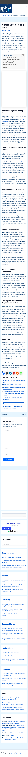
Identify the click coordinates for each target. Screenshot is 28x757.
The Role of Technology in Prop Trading (11, 59)
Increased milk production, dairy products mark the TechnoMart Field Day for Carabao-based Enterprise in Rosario (14, 566)
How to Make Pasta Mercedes (9, 656)
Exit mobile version (14, 2)
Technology (6, 669)
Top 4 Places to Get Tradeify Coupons (12, 384)
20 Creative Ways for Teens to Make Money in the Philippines (13, 561)
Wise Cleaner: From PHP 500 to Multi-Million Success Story (12, 634)
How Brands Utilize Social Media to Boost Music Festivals (13, 614)
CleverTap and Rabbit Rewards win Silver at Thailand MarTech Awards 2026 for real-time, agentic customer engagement (12, 703)
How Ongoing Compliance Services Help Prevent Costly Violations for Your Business (13, 585)
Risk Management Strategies (8, 61)
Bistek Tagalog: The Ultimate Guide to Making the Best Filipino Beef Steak (13, 659)
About (18, 752)
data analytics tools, (17, 162)
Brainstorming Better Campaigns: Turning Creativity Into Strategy (12, 609)
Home (4, 15)
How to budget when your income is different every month (14, 580)
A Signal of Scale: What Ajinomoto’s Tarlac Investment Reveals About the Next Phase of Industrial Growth (12, 708)
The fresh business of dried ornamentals (11, 557)
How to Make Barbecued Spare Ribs (10, 652)
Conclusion (4, 67)
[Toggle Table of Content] (22, 55)
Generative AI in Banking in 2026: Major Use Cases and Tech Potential (14, 674)
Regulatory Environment (7, 62)
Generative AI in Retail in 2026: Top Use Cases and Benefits (14, 679)
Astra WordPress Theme (17, 753)
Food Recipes (7, 648)
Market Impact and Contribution (9, 64)
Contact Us (13, 735)
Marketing (6, 600)
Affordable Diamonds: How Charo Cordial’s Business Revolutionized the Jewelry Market (12, 629)
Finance (8, 15)
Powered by (10, 531)
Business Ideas (8, 553)
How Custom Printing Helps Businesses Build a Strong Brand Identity (13, 605)
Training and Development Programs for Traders (13, 66)
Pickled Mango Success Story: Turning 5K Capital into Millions (13, 638)
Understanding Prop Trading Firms (10, 57)
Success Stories (8, 624)
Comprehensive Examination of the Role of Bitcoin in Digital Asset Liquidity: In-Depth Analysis (13, 393)
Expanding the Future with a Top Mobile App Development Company (12, 684)
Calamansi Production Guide (17, 733)
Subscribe (6, 528)
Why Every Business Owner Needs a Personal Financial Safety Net (12, 590)
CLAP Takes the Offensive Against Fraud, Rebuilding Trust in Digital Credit (11, 698)
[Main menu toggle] (26, 7)
